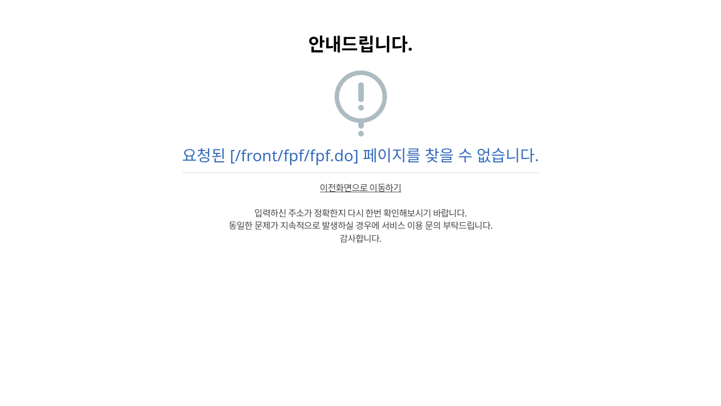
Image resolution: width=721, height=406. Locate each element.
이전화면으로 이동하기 (360, 188)
